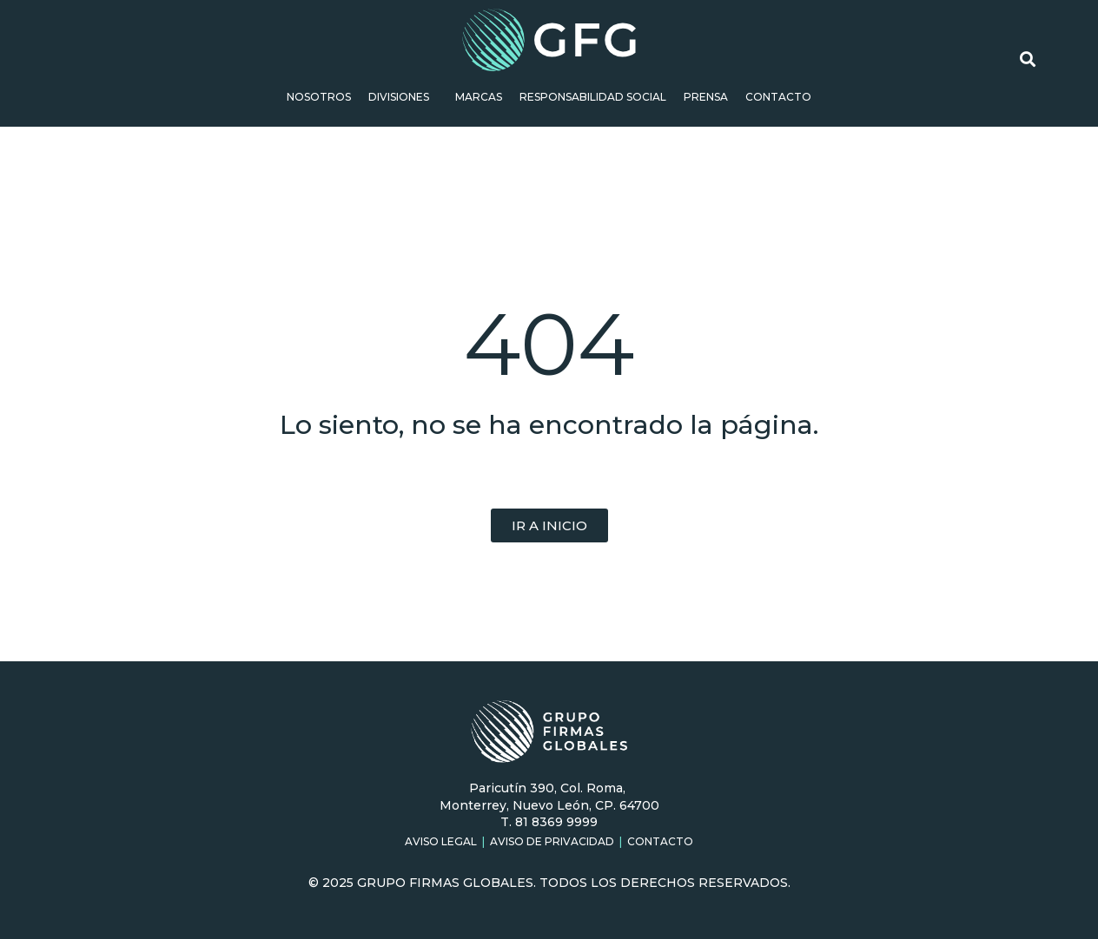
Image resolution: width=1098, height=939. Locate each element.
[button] (549, 525)
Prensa (706, 96)
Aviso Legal (441, 841)
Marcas (478, 96)
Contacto (778, 96)
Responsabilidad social (592, 96)
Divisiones (403, 97)
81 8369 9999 (556, 822)
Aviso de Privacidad (552, 841)
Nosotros (319, 96)
